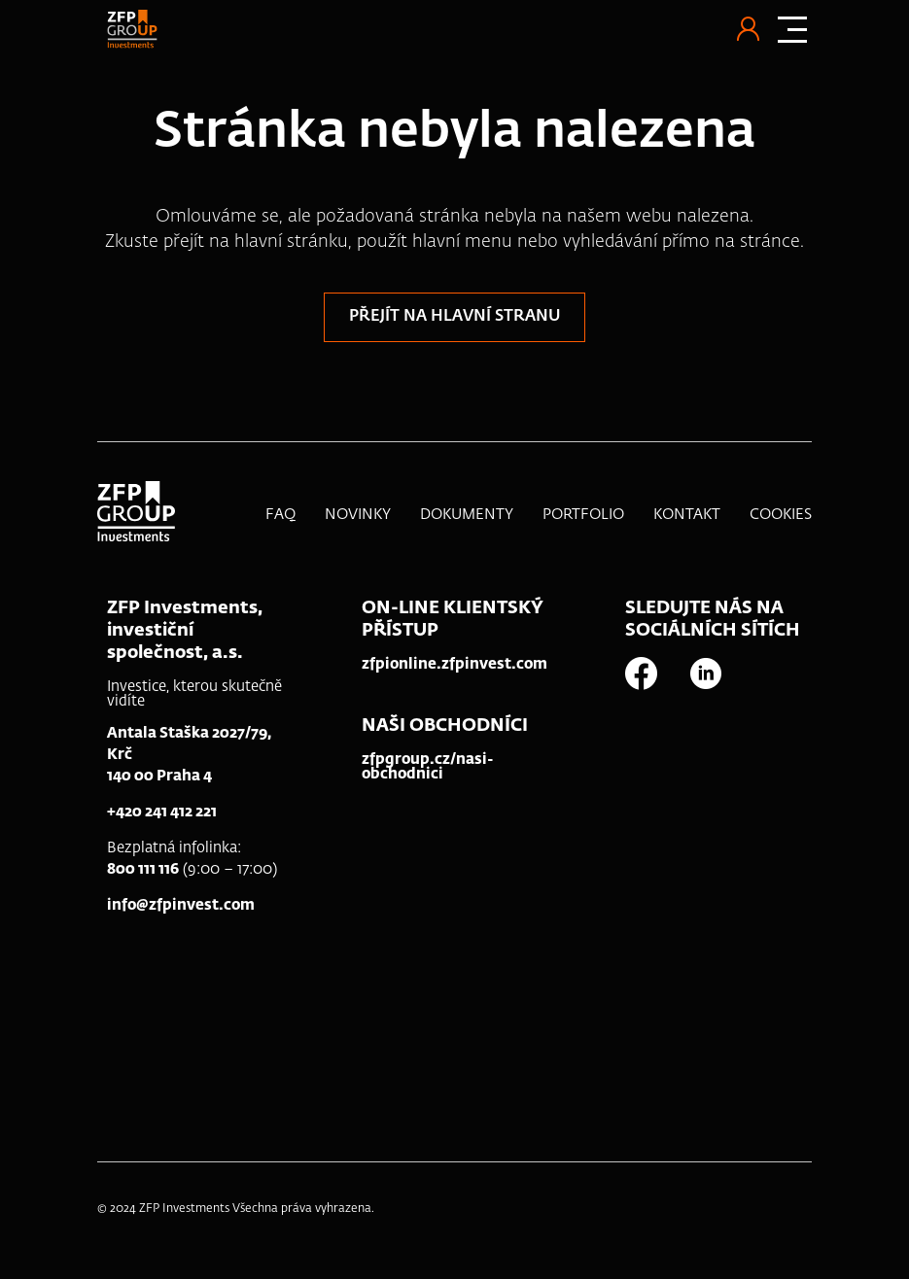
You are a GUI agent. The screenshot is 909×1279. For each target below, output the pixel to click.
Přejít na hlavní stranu (454, 317)
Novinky (358, 514)
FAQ (280, 514)
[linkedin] (719, 673)
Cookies (781, 514)
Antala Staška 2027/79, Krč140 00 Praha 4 (189, 754)
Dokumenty (466, 514)
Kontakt (686, 514)
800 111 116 (143, 869)
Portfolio (583, 514)
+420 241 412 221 (162, 812)
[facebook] (655, 673)
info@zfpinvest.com (181, 905)
